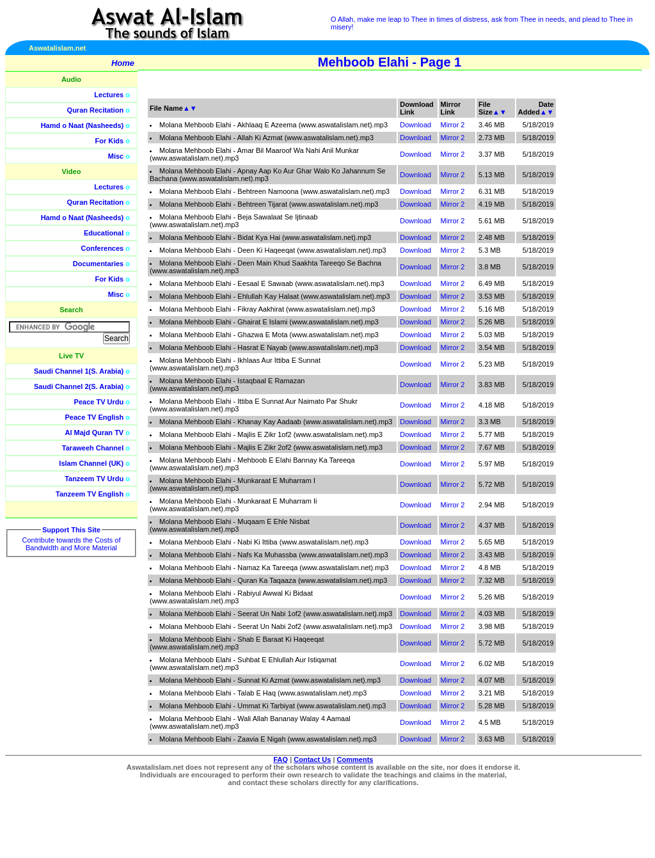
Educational (103, 233)
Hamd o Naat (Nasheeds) (82, 125)
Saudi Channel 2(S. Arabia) (78, 386)
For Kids (109, 141)
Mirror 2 (453, 125)
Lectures (108, 95)
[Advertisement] (594, 288)
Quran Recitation (95, 110)
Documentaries (98, 263)
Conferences (102, 248)
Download (415, 125)
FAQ (281, 759)
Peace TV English (94, 417)
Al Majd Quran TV (94, 432)
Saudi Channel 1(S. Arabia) (78, 371)
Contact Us (312, 759)
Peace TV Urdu (99, 402)
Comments (355, 759)
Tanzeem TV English (89, 494)
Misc (115, 156)
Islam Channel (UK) (91, 463)
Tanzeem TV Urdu (94, 478)
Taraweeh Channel (92, 448)
